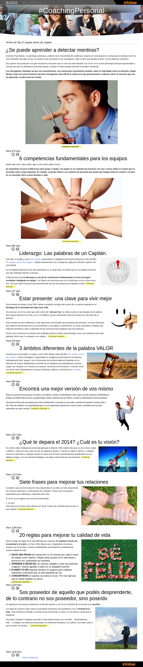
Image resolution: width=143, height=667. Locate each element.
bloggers (31, 3)
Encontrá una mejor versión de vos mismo (66, 389)
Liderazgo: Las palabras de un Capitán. (63, 253)
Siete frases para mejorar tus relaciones (63, 482)
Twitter (13, 154)
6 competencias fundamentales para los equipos (73, 158)
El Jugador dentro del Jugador (20, 262)
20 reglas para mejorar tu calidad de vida (64, 535)
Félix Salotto (35, 259)
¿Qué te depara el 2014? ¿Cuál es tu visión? (69, 442)
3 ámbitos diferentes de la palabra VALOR (66, 348)
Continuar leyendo (71, 146)
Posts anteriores (28, 657)
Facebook (17, 154)
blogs (11, 3)
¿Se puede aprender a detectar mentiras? (52, 50)
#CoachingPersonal (71, 10)
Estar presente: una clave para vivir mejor (65, 298)
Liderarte (76, 369)
